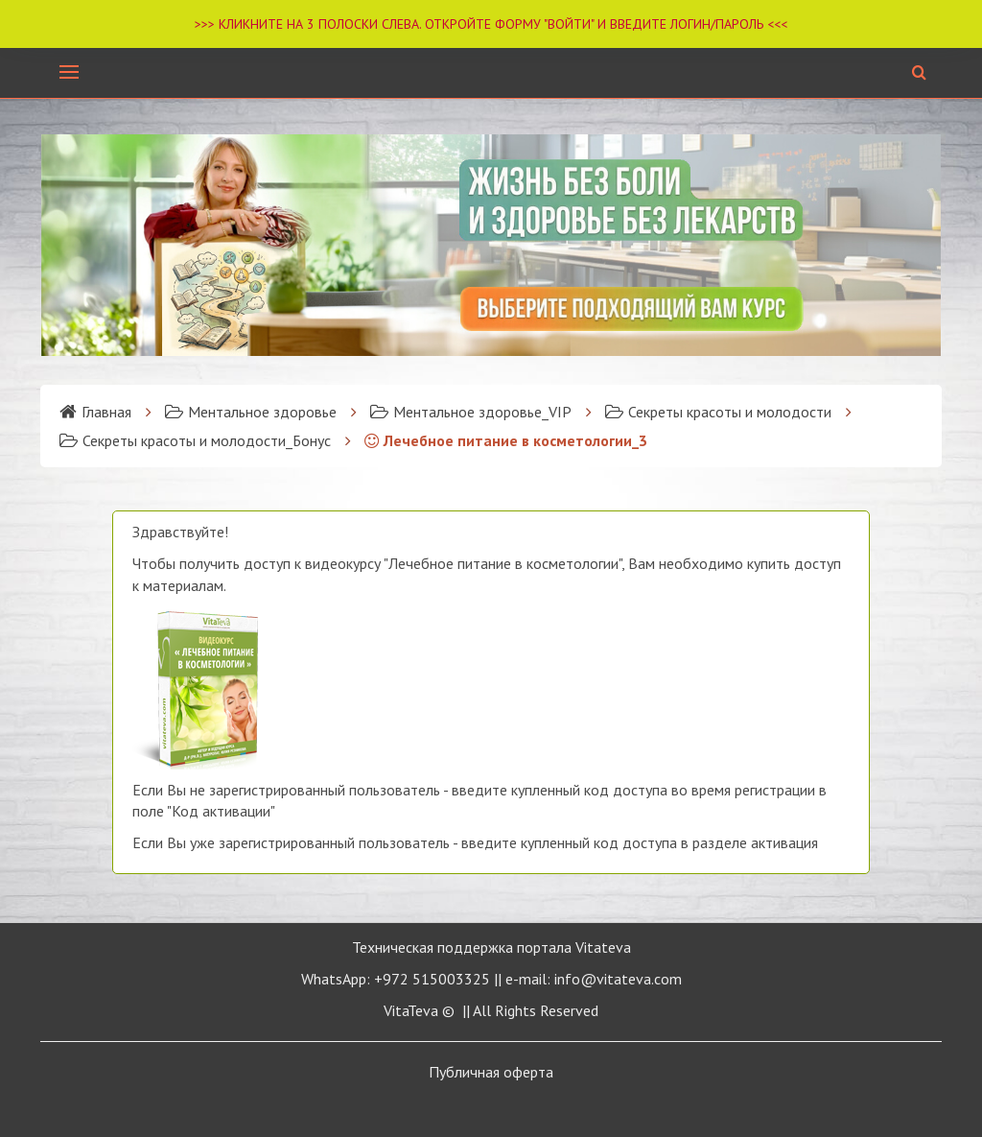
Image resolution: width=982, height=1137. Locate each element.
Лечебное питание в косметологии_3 (505, 440)
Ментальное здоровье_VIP (471, 411)
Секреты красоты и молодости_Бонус (195, 440)
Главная (95, 411)
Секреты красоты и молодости (718, 411)
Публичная (491, 1071)
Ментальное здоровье (251, 411)
